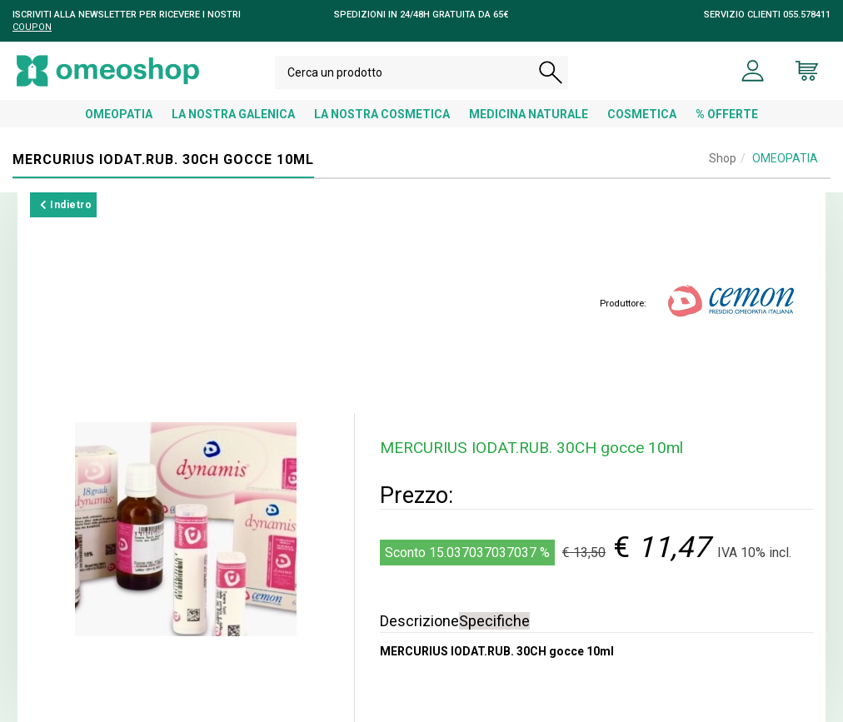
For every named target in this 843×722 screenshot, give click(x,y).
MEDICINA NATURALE (528, 114)
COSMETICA (641, 114)
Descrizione (419, 621)
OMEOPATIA (118, 114)
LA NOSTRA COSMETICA (382, 114)
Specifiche (494, 621)
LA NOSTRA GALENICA (233, 114)
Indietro (66, 205)
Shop (722, 158)
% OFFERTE (727, 114)
